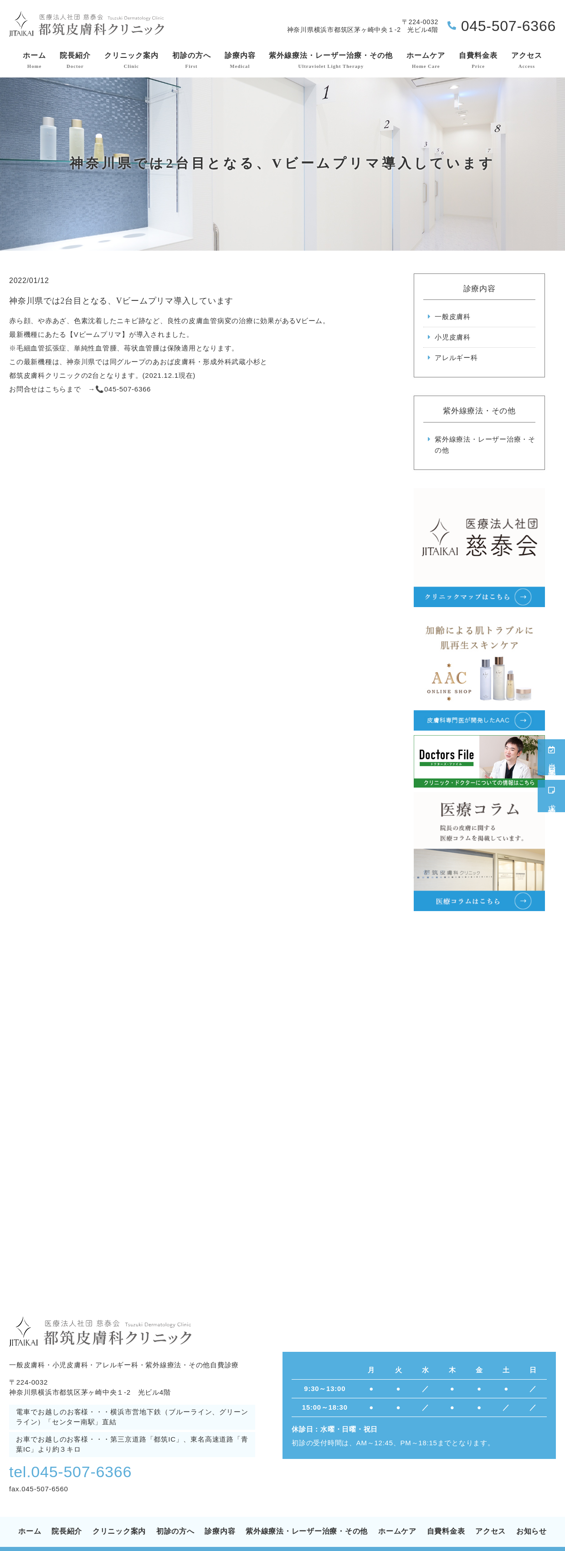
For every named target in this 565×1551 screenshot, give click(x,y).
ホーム (34, 61)
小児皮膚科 (453, 337)
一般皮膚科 (453, 316)
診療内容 (240, 61)
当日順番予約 (551, 757)
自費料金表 (478, 61)
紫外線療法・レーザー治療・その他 (331, 61)
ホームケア (425, 61)
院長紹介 (75, 61)
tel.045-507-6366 (70, 1471)
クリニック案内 (131, 61)
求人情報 (551, 796)
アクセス (526, 61)
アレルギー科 (456, 357)
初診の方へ (191, 61)
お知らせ (531, 1531)
